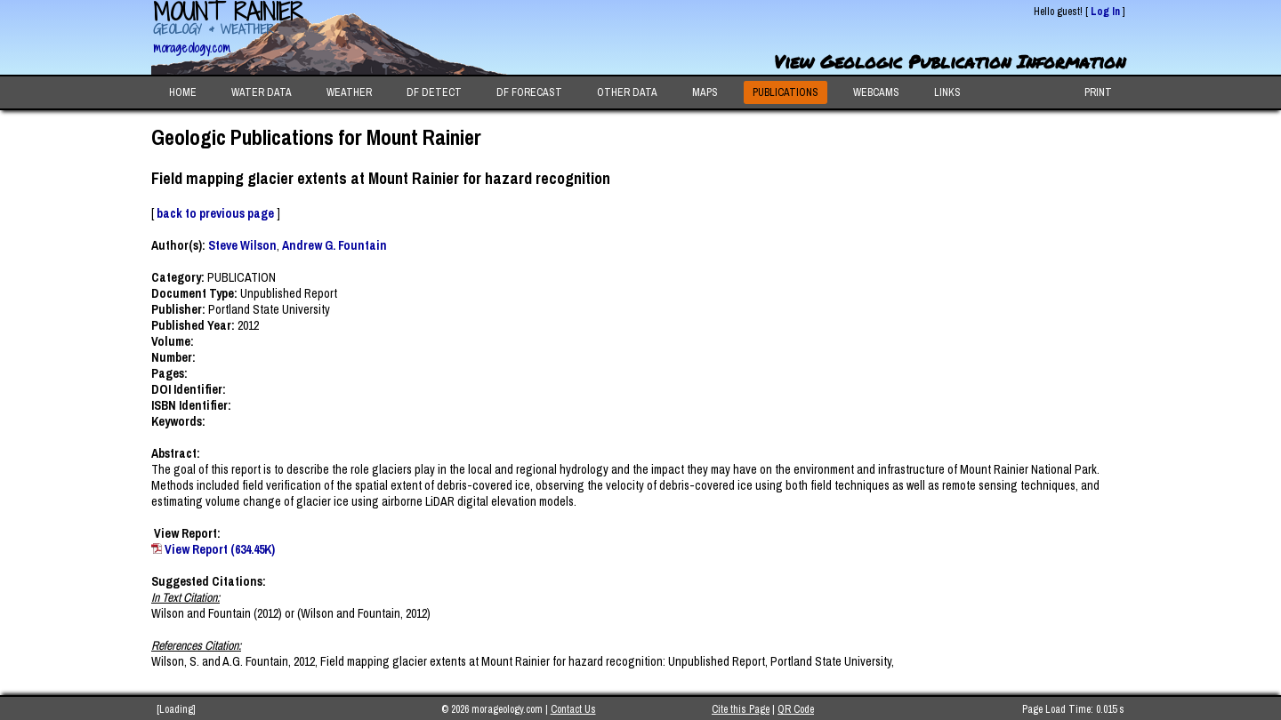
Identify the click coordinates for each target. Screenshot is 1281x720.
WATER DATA (261, 92)
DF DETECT (434, 92)
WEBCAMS (876, 92)
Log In (1105, 11)
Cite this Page (740, 709)
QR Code (795, 709)
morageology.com (191, 47)
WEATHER (349, 92)
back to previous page (215, 213)
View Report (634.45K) (220, 549)
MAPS (705, 92)
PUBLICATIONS (785, 92)
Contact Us (573, 709)
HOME (183, 92)
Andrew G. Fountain (334, 245)
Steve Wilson (242, 245)
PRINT (1098, 92)
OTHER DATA (627, 92)
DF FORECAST (529, 92)
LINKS (947, 92)
